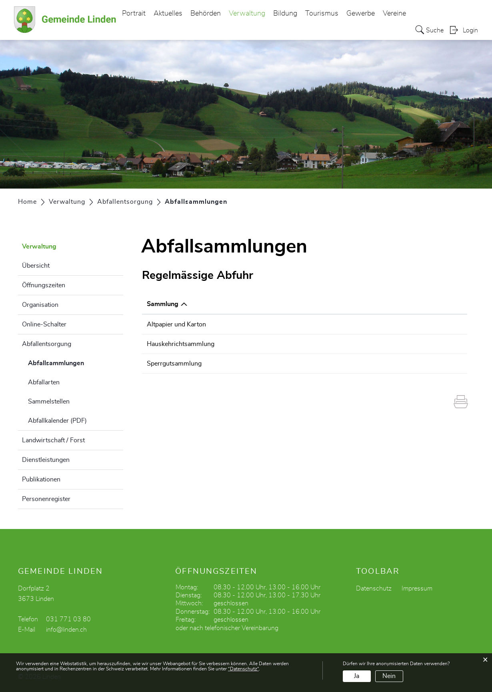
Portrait (134, 13)
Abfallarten (44, 382)
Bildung (285, 13)
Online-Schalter (44, 324)
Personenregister (46, 499)
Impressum (417, 588)
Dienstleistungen (46, 460)
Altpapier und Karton (176, 324)
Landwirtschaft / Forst (53, 440)
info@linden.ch (66, 629)
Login (470, 30)
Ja (356, 676)
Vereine (394, 13)
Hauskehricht (336, 344)
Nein (389, 676)
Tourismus (321, 13)
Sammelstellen (49, 401)
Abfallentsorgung (46, 344)
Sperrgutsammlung (174, 363)
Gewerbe (360, 13)
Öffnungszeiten (43, 285)
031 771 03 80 (68, 619)
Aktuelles (168, 13)
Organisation (40, 305)
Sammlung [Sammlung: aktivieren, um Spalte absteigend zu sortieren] (162, 304)
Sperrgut (329, 363)
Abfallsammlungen (75, 362)
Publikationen (41, 479)
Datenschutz (374, 588)
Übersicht (36, 265)
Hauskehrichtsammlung (180, 344)
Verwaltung (247, 13)
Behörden (205, 13)
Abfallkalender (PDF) (57, 421)
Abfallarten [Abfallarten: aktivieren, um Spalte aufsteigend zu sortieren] (334, 304)
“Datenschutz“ (243, 668)
